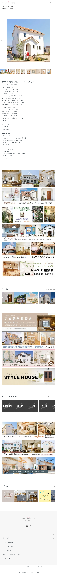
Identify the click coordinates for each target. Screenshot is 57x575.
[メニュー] (54, 2)
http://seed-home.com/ (10, 158)
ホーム (3, 6)
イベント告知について (8, 542)
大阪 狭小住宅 (43, 566)
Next (55, 40)
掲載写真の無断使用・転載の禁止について (13, 554)
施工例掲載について (8, 538)
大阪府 (12, 6)
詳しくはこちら (7, 144)
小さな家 (19, 566)
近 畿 (7, 6)
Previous (2, 40)
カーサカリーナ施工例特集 (7, 8)
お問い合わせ (6, 558)
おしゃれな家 (13, 566)
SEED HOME (6, 151)
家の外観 (32, 566)
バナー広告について (8, 546)
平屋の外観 (37, 566)
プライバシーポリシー (8, 550)
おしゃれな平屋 (25, 566)
